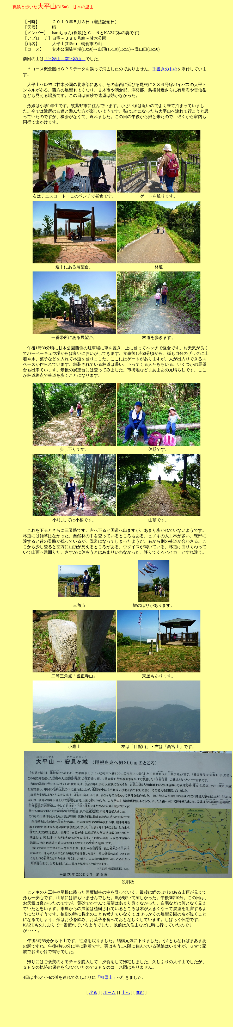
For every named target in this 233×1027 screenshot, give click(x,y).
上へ (125, 992)
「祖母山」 (106, 977)
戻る (93, 992)
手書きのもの (164, 69)
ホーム (109, 992)
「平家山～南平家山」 (64, 59)
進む (140, 992)
